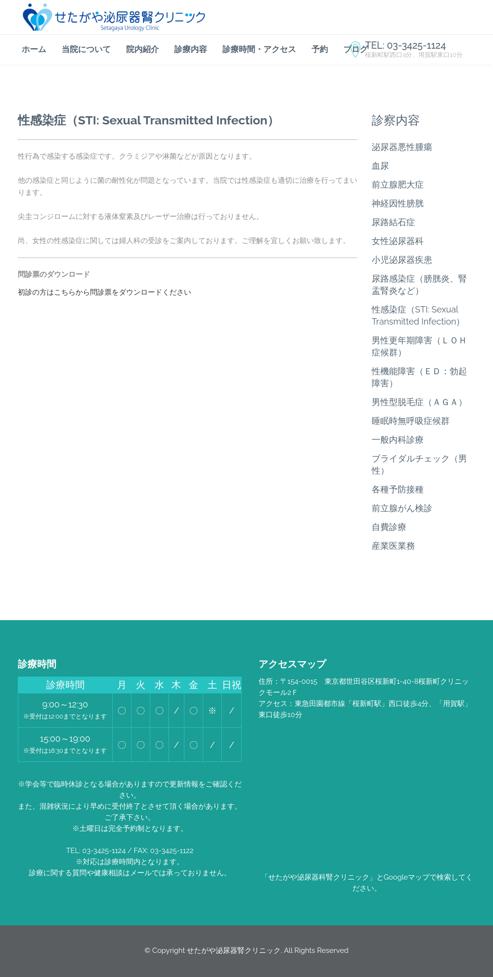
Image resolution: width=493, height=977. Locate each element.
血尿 (380, 166)
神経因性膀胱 (398, 203)
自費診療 (389, 527)
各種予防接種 (398, 489)
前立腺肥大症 (398, 184)
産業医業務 (393, 546)
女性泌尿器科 (398, 241)
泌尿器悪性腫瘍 (402, 147)
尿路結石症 (393, 222)
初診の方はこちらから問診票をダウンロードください (104, 292)
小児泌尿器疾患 (402, 260)
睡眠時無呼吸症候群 (411, 421)
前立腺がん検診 (402, 508)
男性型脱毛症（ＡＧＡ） (419, 402)
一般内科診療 (398, 439)
